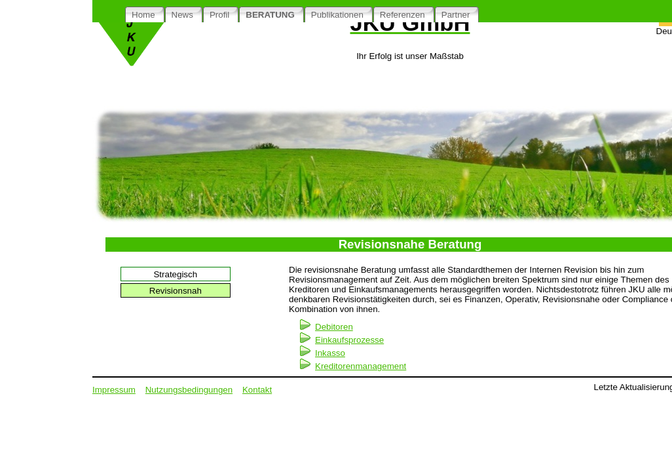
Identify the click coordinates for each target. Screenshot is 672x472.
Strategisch (175, 274)
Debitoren (334, 327)
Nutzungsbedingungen (189, 390)
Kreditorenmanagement (360, 366)
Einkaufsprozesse (349, 340)
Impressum (114, 390)
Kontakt (257, 390)
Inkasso (330, 353)
